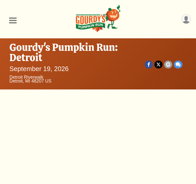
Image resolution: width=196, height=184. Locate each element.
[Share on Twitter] (158, 65)
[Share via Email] (168, 65)
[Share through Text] (178, 65)
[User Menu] (186, 19)
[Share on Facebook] (149, 65)
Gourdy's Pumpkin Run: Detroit (63, 52)
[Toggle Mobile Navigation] (13, 20)
